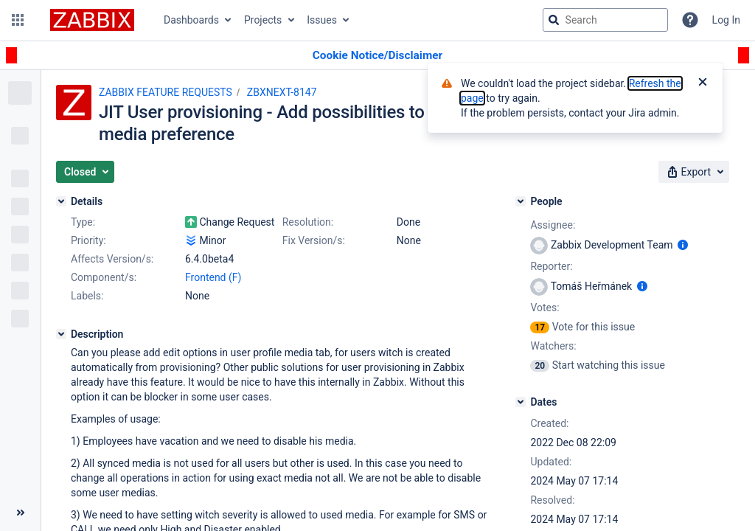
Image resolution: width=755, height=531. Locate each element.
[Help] (690, 20)
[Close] (702, 83)
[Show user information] (683, 245)
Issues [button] (322, 20)
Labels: (87, 296)
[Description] (61, 334)
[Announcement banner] (377, 55)
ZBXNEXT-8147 (282, 92)
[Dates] (520, 402)
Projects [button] (263, 20)
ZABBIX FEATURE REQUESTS (165, 92)
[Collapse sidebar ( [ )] (20, 513)
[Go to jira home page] (92, 20)
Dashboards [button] (191, 20)
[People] (520, 201)
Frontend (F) (213, 277)
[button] (17, 20)
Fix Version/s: (313, 240)
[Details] (61, 201)
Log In (726, 20)
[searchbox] (605, 20)
